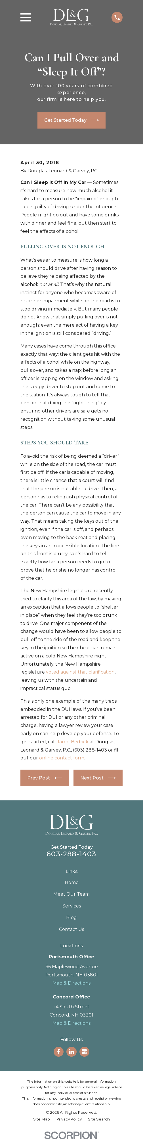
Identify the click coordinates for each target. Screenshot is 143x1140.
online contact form (61, 758)
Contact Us (71, 929)
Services (71, 906)
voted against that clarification (80, 672)
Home (72, 882)
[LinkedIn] (71, 1051)
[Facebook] (58, 1051)
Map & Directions (71, 983)
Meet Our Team (71, 894)
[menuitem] (41, 1119)
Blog (71, 917)
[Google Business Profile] (84, 1051)
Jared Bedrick (73, 741)
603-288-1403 (71, 854)
